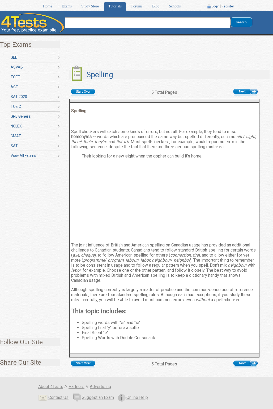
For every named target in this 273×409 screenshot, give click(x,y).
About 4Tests (50, 386)
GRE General (21, 116)
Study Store (90, 6)
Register (227, 6)
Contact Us (53, 397)
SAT (14, 146)
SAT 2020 (19, 97)
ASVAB (17, 67)
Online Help (133, 397)
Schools (175, 6)
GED (14, 57)
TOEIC (16, 106)
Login (216, 6)
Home (47, 6)
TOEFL (16, 77)
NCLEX (16, 126)
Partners (76, 386)
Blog (155, 6)
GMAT (16, 136)
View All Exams (23, 156)
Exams (67, 6)
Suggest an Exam (93, 397)
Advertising (100, 386)
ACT (14, 87)
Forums (137, 6)
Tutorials (115, 6)
